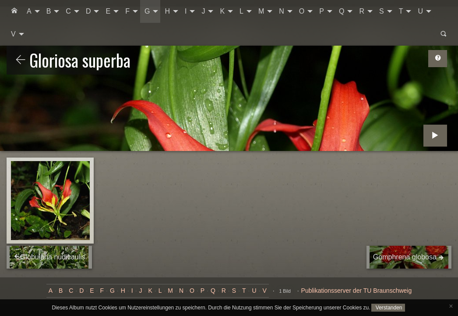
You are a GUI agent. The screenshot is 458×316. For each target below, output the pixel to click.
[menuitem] (14, 11)
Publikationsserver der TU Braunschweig (356, 290)
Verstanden (388, 308)
